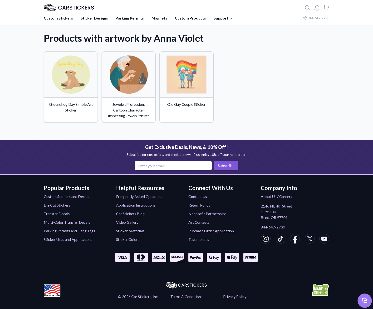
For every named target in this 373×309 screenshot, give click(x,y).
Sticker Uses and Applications (68, 239)
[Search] (307, 7)
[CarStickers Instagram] (266, 239)
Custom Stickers (58, 18)
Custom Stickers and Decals (66, 196)
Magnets (159, 18)
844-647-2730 (273, 227)
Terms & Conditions (186, 296)
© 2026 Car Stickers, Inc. (138, 296)
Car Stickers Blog (130, 213)
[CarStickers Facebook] (295, 239)
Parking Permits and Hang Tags (69, 230)
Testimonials (198, 239)
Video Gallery (127, 222)
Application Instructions (135, 205)
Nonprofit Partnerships (207, 213)
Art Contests (198, 222)
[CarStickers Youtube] (324, 239)
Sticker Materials (130, 230)
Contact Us (197, 196)
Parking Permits (130, 18)
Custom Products (190, 18)
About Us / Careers (276, 196)
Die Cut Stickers (57, 205)
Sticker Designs (94, 18)
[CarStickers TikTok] (280, 239)
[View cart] (326, 7)
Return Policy (199, 205)
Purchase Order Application (211, 230)
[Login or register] (317, 7)
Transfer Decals (57, 213)
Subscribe (226, 165)
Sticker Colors (127, 239)
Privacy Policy (234, 296)
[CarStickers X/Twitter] (310, 239)
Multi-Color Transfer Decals (67, 222)
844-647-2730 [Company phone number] (316, 18)
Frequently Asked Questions (139, 196)
